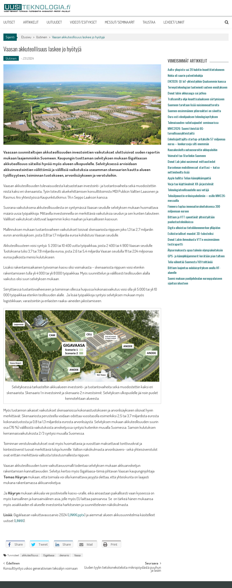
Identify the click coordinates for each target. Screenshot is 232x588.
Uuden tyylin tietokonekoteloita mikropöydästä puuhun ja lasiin (122, 569)
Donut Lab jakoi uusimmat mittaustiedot (191, 161)
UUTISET (9, 22)
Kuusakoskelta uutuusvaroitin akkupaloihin (192, 149)
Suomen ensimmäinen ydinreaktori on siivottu (194, 110)
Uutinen (41, 37)
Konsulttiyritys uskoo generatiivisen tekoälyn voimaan (40, 569)
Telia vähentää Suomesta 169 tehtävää (190, 261)
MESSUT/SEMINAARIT (120, 22)
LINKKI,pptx (76, 514)
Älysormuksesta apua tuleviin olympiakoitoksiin (195, 250)
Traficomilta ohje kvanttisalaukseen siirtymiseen (196, 98)
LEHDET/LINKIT (174, 22)
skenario (64, 555)
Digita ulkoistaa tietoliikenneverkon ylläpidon (194, 227)
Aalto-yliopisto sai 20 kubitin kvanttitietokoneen (196, 69)
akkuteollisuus (30, 555)
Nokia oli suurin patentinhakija (185, 75)
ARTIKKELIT (31, 22)
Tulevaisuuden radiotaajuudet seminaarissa (193, 122)
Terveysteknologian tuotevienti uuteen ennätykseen (197, 87)
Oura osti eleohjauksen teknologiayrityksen (193, 116)
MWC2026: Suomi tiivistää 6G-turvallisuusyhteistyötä (186, 130)
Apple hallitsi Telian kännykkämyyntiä (189, 178)
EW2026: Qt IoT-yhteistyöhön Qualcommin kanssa (197, 81)
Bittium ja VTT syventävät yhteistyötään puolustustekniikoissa (191, 219)
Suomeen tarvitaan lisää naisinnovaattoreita (193, 104)
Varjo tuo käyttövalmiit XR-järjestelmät (191, 183)
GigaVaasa (48, 555)
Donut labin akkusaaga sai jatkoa (187, 93)
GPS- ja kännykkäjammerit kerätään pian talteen (196, 255)
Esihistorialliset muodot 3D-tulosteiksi (190, 233)
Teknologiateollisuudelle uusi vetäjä (188, 189)
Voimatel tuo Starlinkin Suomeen (187, 155)
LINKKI (19, 520)
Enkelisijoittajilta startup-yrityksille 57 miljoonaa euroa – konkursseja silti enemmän (196, 141)
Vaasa (77, 555)
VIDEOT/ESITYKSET (83, 22)
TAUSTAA (149, 22)
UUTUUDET (54, 22)
